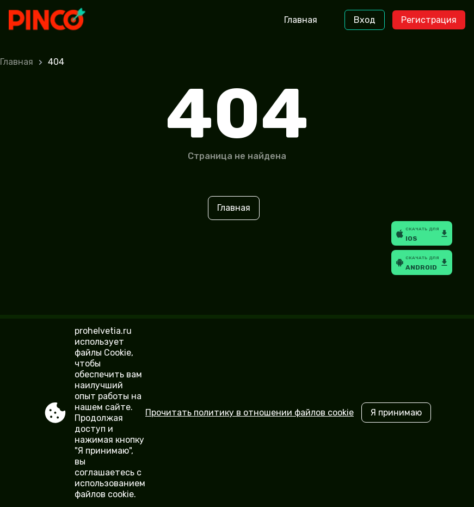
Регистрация (429, 20)
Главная (300, 20)
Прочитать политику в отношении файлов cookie (249, 412)
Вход (364, 20)
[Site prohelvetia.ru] (54, 20)
